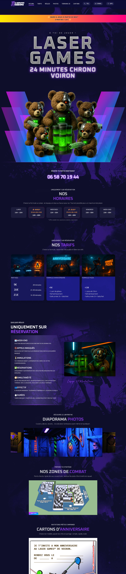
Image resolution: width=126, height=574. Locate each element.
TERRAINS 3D (66, 4)
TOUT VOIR (33, 513)
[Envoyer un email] (98, 3)
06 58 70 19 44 (63, 177)
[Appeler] (86, 3)
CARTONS (76, 4)
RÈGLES (47, 4)
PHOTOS (55, 4)
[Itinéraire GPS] (110, 3)
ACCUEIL (31, 4)
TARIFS (39, 4)
